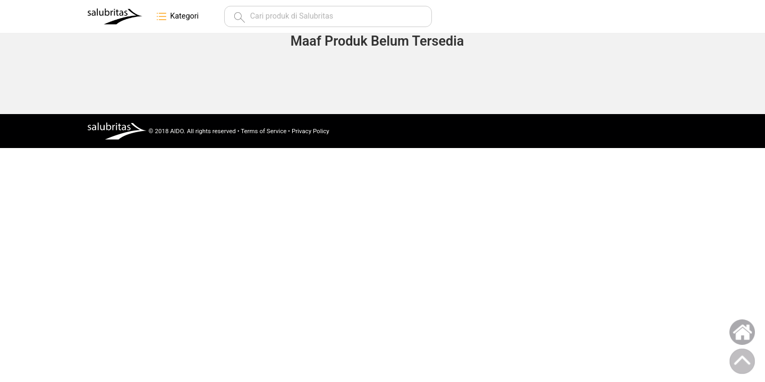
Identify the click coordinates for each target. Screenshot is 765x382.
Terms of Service (263, 130)
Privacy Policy (310, 130)
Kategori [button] (177, 16)
